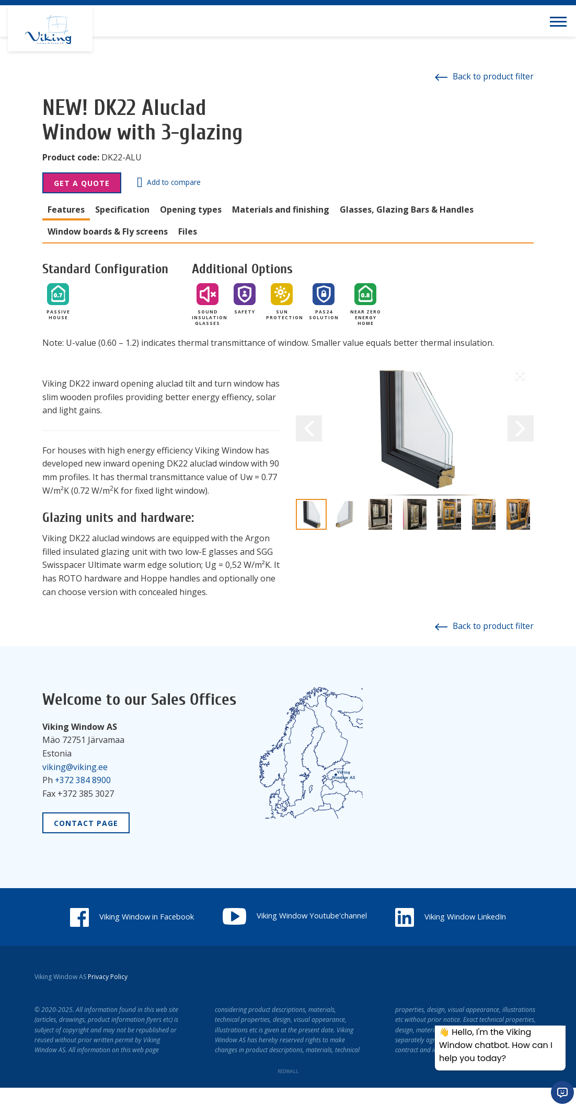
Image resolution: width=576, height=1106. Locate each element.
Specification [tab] (122, 209)
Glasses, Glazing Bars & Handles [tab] (407, 209)
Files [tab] (187, 231)
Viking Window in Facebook (193, 916)
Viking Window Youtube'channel (370, 915)
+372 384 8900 (83, 779)
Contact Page (86, 823)
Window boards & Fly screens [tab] (108, 231)
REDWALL (288, 1089)
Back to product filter (483, 76)
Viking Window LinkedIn (288, 934)
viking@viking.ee (75, 766)
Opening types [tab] (191, 209)
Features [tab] (66, 209)
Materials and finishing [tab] (280, 209)
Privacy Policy (108, 995)
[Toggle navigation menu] (560, 21)
